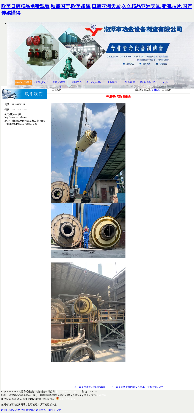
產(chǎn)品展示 (94, 82)
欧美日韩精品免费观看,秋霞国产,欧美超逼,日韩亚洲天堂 (31, 410)
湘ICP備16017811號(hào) (68, 391)
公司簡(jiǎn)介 (41, 82)
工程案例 (112, 82)
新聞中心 (76, 82)
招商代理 (130, 82)
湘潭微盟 (101, 395)
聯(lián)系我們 (147, 82)
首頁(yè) (155, 89)
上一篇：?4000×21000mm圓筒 (90, 387)
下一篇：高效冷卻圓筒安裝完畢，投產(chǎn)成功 (137, 387)
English (165, 82)
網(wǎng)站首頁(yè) (23, 83)
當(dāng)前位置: (143, 89)
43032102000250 (67, 399)
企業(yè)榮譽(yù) (59, 83)
